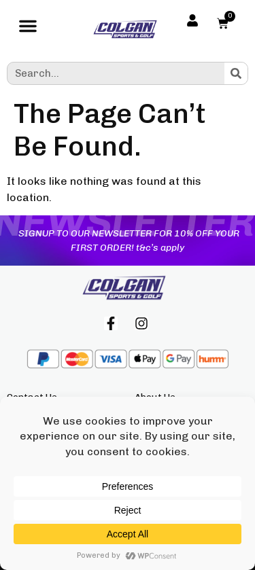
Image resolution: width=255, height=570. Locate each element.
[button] (28, 29)
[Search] (236, 73)
